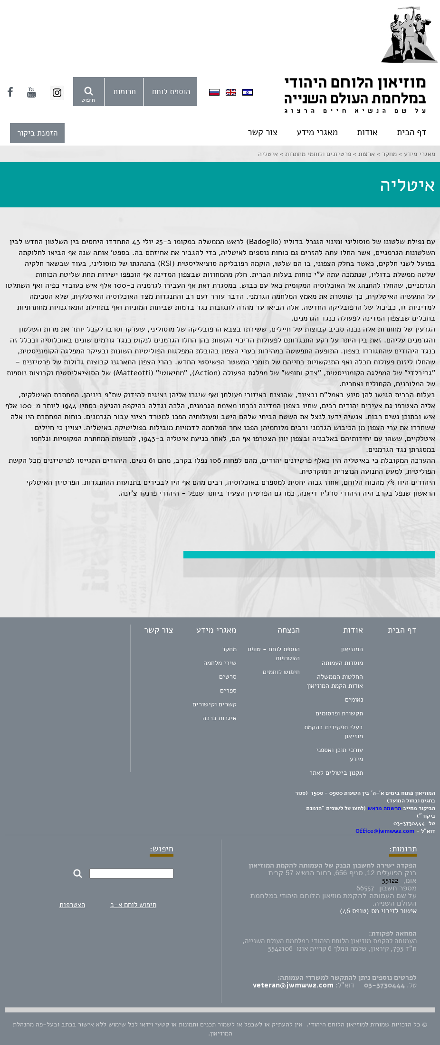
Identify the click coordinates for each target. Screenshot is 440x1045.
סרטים (228, 676)
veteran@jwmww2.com (293, 985)
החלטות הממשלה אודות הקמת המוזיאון (335, 681)
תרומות (124, 91)
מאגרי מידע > (416, 153)
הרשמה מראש (384, 808)
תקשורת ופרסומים (339, 713)
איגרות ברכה (219, 718)
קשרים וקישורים (214, 704)
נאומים (354, 699)
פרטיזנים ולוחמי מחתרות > (314, 153)
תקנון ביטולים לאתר (336, 772)
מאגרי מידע (317, 132)
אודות (367, 132)
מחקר (229, 649)
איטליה (268, 153)
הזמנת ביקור (37, 132)
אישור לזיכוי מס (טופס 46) (378, 911)
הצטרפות (72, 904)
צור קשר (262, 132)
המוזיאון (352, 649)
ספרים (228, 690)
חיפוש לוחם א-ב (133, 904)
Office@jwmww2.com (384, 831)
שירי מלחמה (220, 662)
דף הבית (411, 132)
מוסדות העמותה (342, 662)
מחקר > (386, 153)
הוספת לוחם (171, 91)
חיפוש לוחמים (281, 671)
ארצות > (363, 153)
